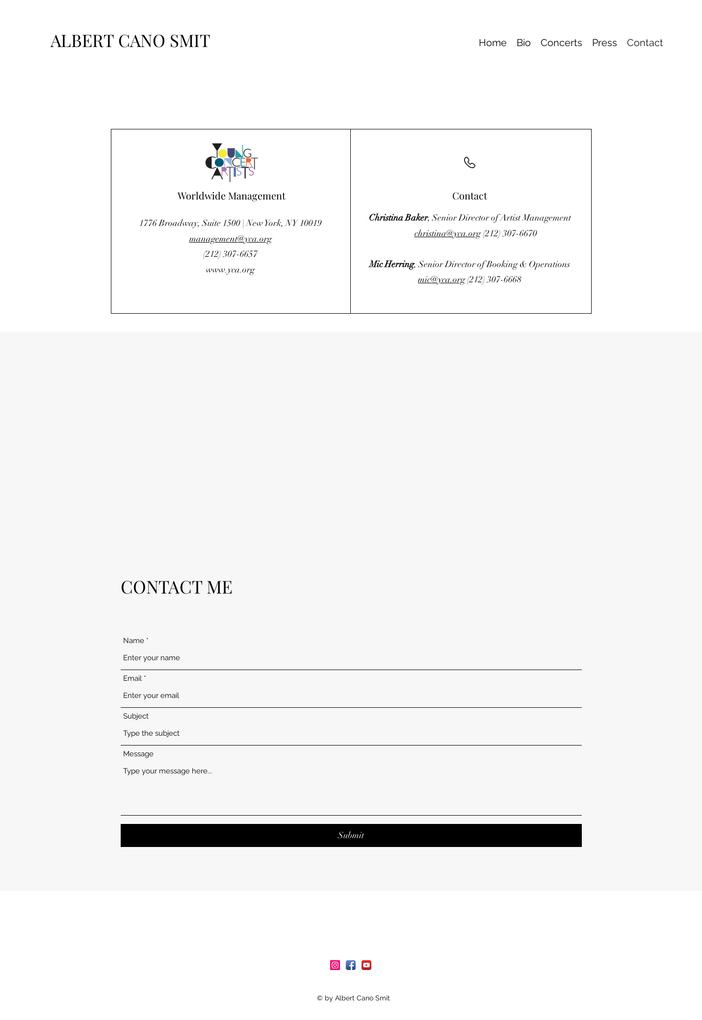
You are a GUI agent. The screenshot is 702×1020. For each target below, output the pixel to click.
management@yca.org (230, 238)
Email (132, 678)
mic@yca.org (441, 279)
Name (133, 641)
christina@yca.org (448, 233)
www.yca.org (230, 269)
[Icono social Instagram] (335, 965)
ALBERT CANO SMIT (135, 39)
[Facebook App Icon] (351, 965)
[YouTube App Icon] (366, 965)
